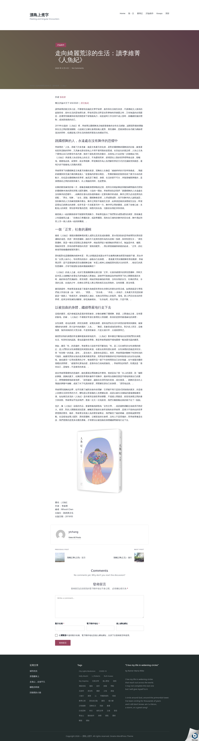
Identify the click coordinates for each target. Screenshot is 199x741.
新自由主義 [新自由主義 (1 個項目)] (93, 701)
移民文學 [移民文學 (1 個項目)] (99, 710)
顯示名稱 (59, 623)
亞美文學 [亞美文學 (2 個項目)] (95, 681)
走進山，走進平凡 (37, 681)
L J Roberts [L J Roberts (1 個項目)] (96, 676)
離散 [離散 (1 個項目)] (80, 720)
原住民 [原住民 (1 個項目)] (90, 691)
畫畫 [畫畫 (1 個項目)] (108, 706)
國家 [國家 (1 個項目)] (98, 691)
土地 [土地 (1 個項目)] (105, 691)
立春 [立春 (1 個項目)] (108, 710)
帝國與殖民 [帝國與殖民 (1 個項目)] (104, 696)
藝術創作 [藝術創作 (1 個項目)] (91, 715)
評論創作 (61, 45)
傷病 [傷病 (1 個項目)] (91, 686)
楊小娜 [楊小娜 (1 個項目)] (111, 701)
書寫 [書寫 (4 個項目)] (103, 701)
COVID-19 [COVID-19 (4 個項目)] (103, 671)
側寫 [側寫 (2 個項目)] (114, 681)
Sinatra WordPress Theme (121, 736)
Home (32, 86)
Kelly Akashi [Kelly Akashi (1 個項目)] (83, 676)
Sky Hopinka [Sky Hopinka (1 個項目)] (83, 681)
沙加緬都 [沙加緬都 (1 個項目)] (82, 706)
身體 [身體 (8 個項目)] (99, 715)
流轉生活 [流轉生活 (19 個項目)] (92, 706)
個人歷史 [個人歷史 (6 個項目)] (106, 681)
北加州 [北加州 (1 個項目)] (81, 691)
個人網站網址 (122, 623)
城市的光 (33, 671)
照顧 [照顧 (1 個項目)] (101, 706)
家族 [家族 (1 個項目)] (112, 691)
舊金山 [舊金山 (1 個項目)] (81, 715)
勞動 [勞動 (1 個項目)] (112, 686)
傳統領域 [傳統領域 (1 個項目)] (82, 686)
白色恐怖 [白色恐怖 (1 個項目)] (82, 710)
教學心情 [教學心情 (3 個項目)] (82, 701)
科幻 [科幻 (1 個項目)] (91, 710)
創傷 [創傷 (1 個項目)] (105, 686)
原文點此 (85, 103)
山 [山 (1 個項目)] (95, 696)
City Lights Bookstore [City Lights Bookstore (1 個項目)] (87, 671)
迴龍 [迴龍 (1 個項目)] (107, 715)
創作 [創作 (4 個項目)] (98, 686)
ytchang (73, 532)
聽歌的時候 (34, 687)
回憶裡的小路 (35, 692)
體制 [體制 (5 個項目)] (87, 720)
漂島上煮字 (39, 15)
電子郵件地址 (93, 623)
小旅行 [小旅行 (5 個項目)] (81, 696)
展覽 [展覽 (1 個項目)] (89, 696)
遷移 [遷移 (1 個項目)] (114, 715)
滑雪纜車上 (34, 676)
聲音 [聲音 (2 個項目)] (115, 710)
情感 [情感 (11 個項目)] (114, 696)
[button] (75, 537)
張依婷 (63, 97)
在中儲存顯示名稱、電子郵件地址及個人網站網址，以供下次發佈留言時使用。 (95, 635)
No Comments (78, 68)
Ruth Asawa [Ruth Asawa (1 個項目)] (108, 676)
